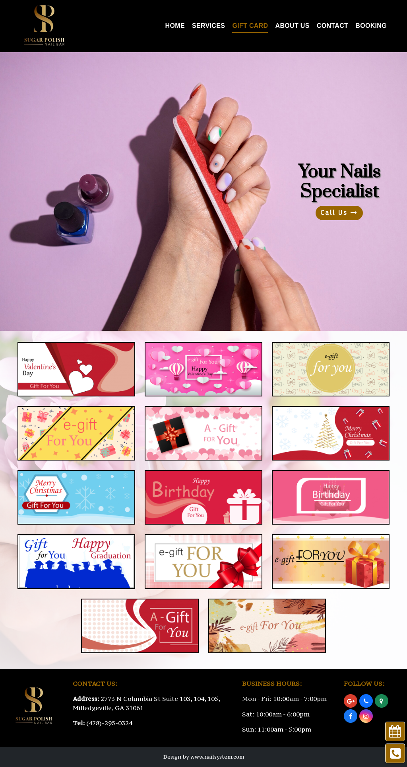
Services (208, 25)
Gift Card (250, 25)
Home (175, 25)
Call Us (339, 213)
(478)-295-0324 (109, 723)
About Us (292, 25)
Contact (332, 25)
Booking (371, 25)
